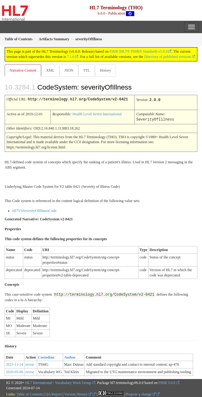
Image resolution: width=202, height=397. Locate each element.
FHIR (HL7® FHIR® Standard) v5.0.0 (139, 51)
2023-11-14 (14, 363)
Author (69, 356)
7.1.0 (70, 57)
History (105, 70)
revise (29, 363)
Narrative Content (23, 70)
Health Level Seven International (97, 113)
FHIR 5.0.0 (166, 382)
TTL (86, 70)
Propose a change (141, 393)
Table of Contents (29, 393)
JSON (68, 70)
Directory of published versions (167, 57)
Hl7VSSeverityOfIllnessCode (34, 210)
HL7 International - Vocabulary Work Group (58, 382)
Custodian (46, 356)
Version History (78, 393)
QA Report (53, 393)
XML (50, 70)
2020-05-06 (14, 371)
